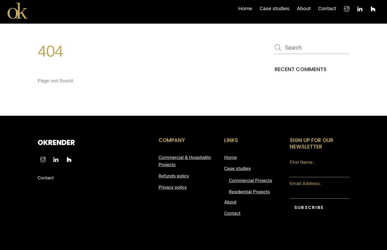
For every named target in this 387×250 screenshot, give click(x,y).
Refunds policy (174, 176)
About (303, 8)
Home (245, 8)
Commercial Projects (250, 180)
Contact (327, 8)
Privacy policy (173, 187)
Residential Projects (249, 191)
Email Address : (306, 183)
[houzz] (373, 8)
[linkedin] (359, 8)
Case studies (274, 8)
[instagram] (346, 8)
